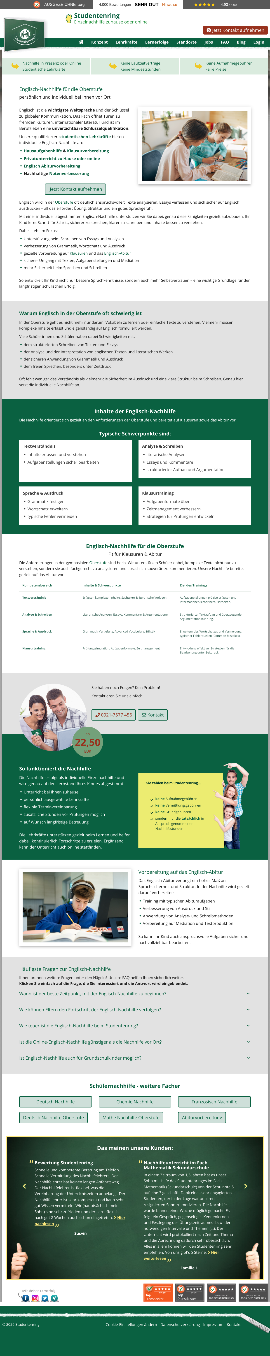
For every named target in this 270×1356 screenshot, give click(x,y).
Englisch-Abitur (117, 262)
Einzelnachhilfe (97, 788)
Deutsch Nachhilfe (55, 1112)
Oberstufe (64, 211)
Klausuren (79, 262)
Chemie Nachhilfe (134, 1112)
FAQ (225, 48)
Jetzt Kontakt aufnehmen (235, 30)
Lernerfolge (157, 48)
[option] (80, 1208)
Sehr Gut (146, 4)
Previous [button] (24, 1197)
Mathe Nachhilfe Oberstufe (131, 1128)
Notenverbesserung (67, 183)
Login (258, 48)
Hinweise (169, 4)
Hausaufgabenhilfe (42, 161)
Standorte (186, 48)
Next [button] (245, 1197)
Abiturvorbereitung (202, 1128)
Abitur (223, 429)
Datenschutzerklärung (180, 1334)
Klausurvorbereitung (85, 161)
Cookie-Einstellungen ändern (131, 1334)
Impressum (213, 1334)
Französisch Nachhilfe (214, 1112)
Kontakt (155, 725)
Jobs (208, 48)
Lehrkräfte (126, 48)
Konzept (99, 48)
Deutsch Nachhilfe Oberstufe (53, 1128)
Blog (241, 48)
